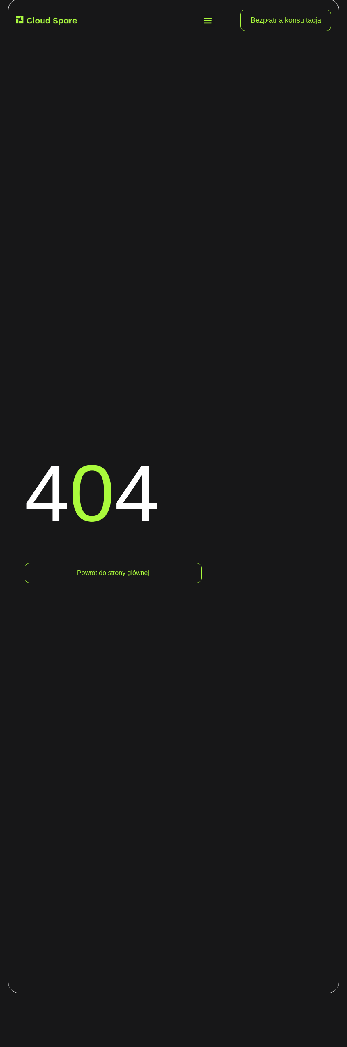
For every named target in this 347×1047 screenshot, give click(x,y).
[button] (208, 20)
